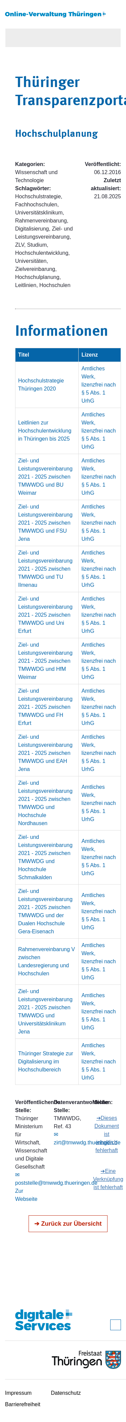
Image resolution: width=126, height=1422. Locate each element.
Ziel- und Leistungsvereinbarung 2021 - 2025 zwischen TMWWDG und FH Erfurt (45, 707)
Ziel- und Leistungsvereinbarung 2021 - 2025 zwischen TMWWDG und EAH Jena (45, 753)
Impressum (18, 1393)
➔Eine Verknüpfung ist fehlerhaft (108, 1179)
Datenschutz (66, 1393)
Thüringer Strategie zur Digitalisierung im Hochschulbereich (45, 1061)
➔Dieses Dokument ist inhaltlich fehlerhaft (106, 1134)
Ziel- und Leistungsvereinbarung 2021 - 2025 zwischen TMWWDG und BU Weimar (45, 477)
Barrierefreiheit (22, 1404)
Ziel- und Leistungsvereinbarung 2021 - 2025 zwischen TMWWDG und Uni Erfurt (45, 615)
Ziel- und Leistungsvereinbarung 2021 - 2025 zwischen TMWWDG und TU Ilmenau (45, 569)
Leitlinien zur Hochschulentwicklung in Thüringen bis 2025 (44, 431)
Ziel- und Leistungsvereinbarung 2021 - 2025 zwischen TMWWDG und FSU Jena (45, 523)
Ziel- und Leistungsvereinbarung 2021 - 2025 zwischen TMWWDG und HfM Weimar (45, 661)
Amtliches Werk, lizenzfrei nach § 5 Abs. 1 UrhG (98, 385)
